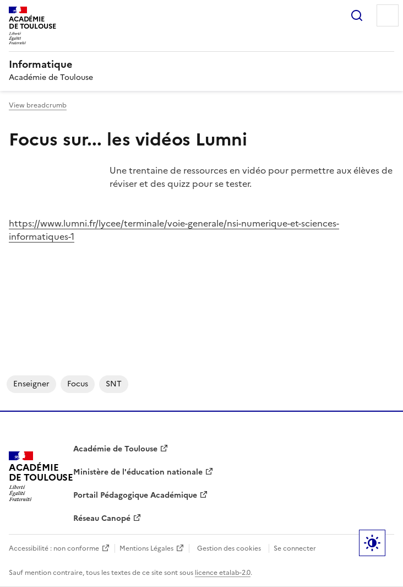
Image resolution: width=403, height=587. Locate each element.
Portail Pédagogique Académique (135, 495)
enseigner (31, 384)
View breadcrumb (38, 105)
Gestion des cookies (229, 548)
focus (77, 384)
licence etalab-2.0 (222, 573)
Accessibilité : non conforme (54, 548)
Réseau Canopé (101, 518)
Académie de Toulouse (115, 449)
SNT (114, 384)
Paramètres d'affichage (372, 543)
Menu (388, 15)
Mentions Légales (146, 548)
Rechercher (357, 15)
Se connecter (295, 548)
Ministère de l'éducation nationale (138, 472)
